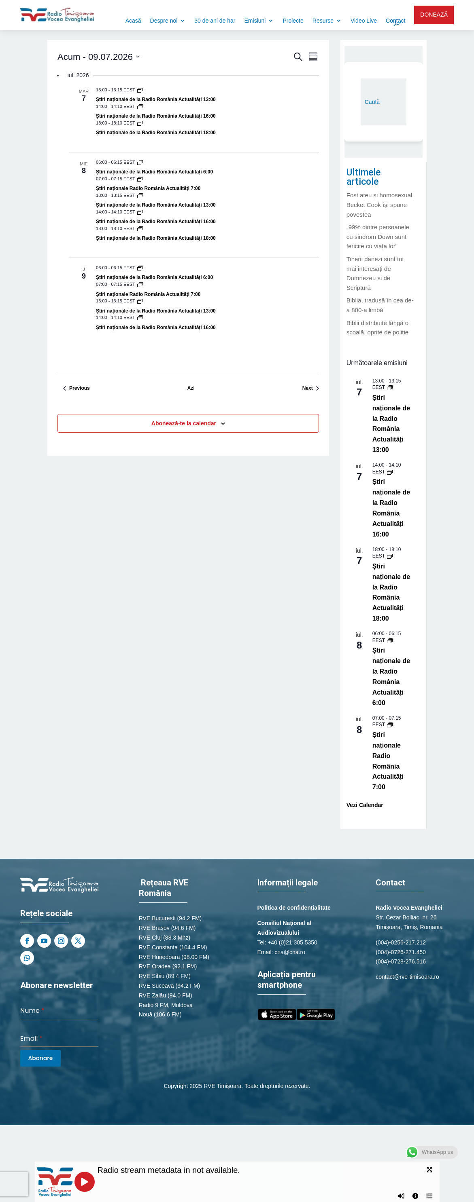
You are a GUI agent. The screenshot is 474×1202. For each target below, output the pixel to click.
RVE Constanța (158, 947)
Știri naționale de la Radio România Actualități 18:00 (156, 132)
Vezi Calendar (364, 805)
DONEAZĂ (434, 14)
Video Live (364, 21)
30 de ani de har (214, 21)
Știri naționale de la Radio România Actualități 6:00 (154, 172)
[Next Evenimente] (310, 388)
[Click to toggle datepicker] (98, 56)
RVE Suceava (156, 985)
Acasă (133, 21)
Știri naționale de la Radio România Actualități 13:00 (156, 99)
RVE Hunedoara (159, 957)
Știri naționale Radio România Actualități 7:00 (148, 188)
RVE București (157, 918)
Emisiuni (255, 21)
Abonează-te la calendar (183, 423)
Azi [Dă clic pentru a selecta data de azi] (191, 388)
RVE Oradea (155, 966)
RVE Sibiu (152, 976)
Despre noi (164, 21)
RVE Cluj (150, 937)
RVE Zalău (152, 995)
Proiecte (293, 21)
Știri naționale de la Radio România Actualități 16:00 (156, 116)
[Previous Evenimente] (76, 388)
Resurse (323, 21)
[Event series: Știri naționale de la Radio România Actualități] (140, 89)
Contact (395, 21)
